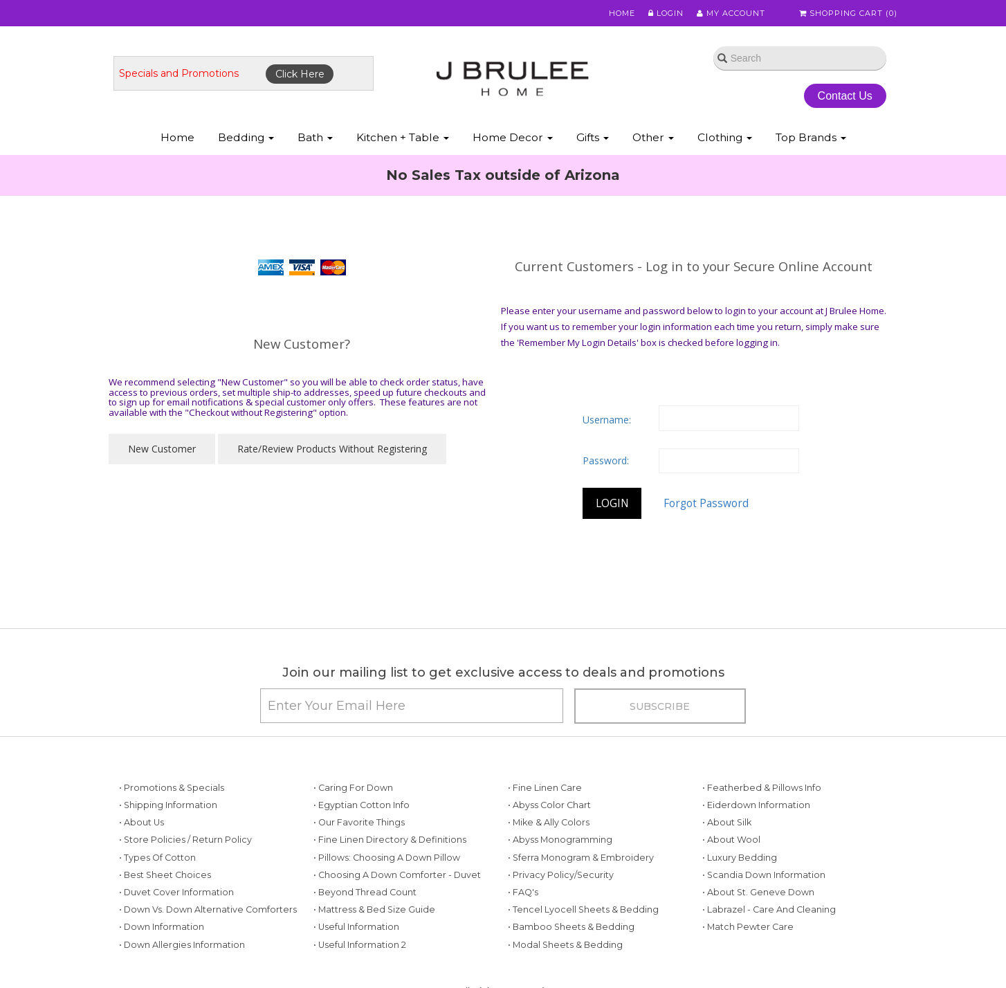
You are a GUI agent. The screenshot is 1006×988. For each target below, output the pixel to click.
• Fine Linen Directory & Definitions (389, 839)
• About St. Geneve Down (758, 892)
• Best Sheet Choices (165, 875)
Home (622, 13)
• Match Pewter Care (748, 927)
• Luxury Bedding (739, 857)
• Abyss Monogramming (560, 839)
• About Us (141, 822)
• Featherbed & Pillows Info (761, 788)
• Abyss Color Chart (549, 805)
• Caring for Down (353, 788)
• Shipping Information (168, 805)
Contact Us (845, 96)
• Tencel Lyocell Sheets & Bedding (583, 909)
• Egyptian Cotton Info (361, 805)
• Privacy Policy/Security (561, 875)
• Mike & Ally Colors (548, 822)
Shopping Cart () (848, 13)
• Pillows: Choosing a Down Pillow (386, 857)
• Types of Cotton (157, 857)
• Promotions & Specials (171, 788)
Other (653, 137)
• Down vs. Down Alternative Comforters (208, 909)
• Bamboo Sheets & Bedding (571, 927)
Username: (607, 419)
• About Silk (726, 822)
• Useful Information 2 (359, 945)
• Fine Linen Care (545, 788)
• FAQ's (523, 892)
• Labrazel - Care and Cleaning (769, 909)
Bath (315, 137)
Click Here (299, 74)
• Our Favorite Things (359, 822)
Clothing (724, 137)
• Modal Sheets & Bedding (565, 945)
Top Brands (811, 137)
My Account (731, 13)
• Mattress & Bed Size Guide (374, 909)
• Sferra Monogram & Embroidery (581, 857)
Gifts (592, 137)
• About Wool (731, 839)
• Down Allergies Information (182, 945)
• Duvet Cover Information (176, 892)
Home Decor (513, 137)
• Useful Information (356, 927)
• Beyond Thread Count (365, 892)
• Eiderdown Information (756, 805)
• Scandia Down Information (763, 875)
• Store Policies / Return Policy (185, 839)
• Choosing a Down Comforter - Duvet (397, 875)
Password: (606, 460)
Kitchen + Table (402, 137)
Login (666, 13)
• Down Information (161, 927)
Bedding (246, 137)
